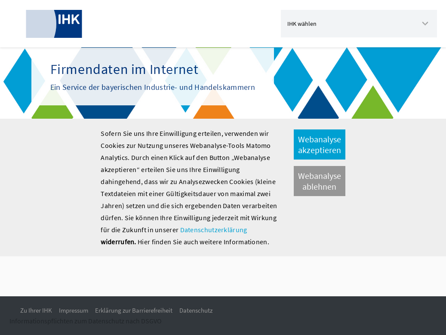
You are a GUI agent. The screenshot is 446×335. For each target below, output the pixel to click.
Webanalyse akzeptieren (319, 144)
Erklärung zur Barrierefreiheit (133, 310)
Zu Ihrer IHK (36, 310)
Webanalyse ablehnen (319, 181)
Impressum (73, 310)
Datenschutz (195, 310)
